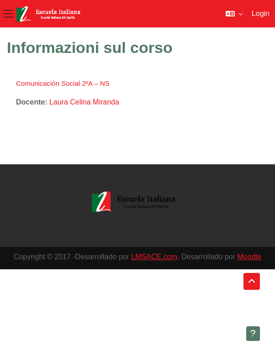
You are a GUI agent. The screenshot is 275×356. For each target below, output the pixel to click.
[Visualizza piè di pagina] (253, 333)
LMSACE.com (154, 257)
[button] (234, 13)
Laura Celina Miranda (84, 102)
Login (261, 13)
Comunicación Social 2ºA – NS (63, 83)
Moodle (249, 257)
